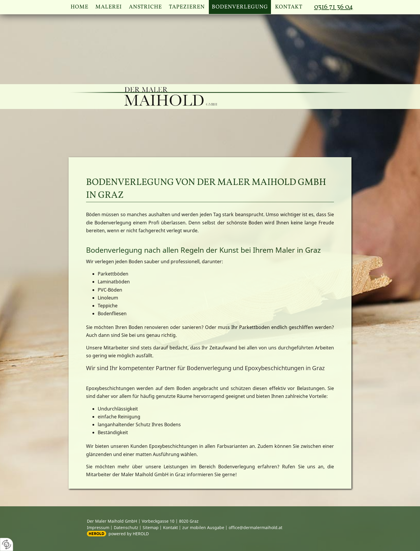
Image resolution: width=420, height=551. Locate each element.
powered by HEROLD (128, 533)
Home (79, 7)
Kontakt (288, 7)
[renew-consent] (6, 544)
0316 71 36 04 (333, 7)
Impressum (98, 527)
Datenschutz (126, 527)
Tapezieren (187, 7)
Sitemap (151, 527)
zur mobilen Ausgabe (203, 527)
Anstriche (145, 7)
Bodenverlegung (240, 7)
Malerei (108, 7)
